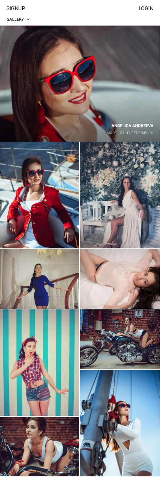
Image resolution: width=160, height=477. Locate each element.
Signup (15, 8)
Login (146, 8)
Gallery (17, 19)
